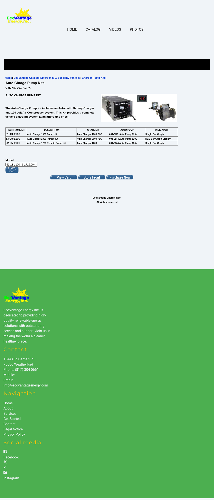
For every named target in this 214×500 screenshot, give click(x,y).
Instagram (11, 478)
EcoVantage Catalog (26, 77)
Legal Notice (13, 429)
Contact (9, 424)
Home (72, 29)
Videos (115, 29)
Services (9, 413)
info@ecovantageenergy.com (25, 385)
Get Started (12, 419)
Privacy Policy (14, 434)
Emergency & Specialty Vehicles (60, 77)
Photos (137, 29)
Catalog (93, 29)
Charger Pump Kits (94, 77)
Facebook (10, 457)
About (8, 408)
